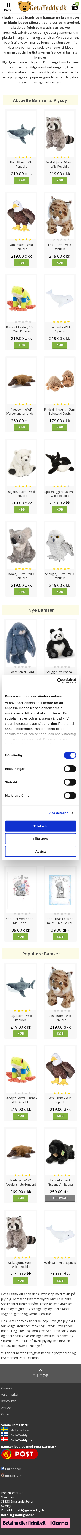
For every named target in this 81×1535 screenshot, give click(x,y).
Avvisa (40, 851)
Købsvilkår (8, 1401)
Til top (40, 1373)
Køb (21, 180)
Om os (6, 1414)
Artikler (6, 1407)
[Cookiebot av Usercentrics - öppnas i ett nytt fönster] (57, 681)
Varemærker (10, 1394)
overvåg (60, 1198)
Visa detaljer (58, 813)
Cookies (6, 1388)
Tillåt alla (41, 826)
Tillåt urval (40, 838)
